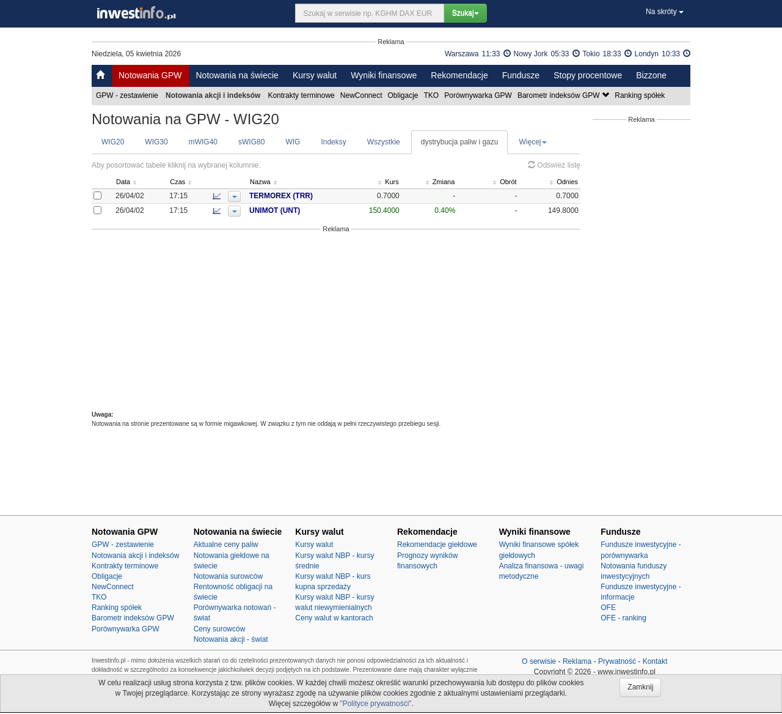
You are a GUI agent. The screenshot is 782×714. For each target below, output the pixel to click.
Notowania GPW (150, 75)
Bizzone (651, 75)
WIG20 (112, 142)
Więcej (533, 142)
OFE (608, 607)
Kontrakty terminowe (301, 95)
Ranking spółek (640, 95)
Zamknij (640, 687)
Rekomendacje (459, 75)
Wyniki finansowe (384, 75)
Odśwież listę (554, 165)
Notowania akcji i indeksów (135, 555)
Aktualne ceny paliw (226, 544)
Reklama (577, 661)
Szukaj (465, 13)
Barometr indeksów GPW (564, 95)
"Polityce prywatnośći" (375, 703)
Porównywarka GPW (479, 95)
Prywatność (617, 661)
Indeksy (333, 142)
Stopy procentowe (588, 75)
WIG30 (156, 142)
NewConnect (362, 95)
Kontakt (655, 661)
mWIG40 (203, 142)
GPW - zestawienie (128, 95)
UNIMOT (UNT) (296, 210)
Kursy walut (315, 75)
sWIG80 (251, 142)
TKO (432, 95)
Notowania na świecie (237, 75)
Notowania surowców (228, 576)
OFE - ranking (623, 618)
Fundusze (520, 75)
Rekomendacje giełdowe (437, 544)
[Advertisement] (336, 321)
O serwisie (539, 661)
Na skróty (665, 11)
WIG (292, 142)
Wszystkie (383, 142)
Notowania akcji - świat (231, 639)
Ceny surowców (220, 629)
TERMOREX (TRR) (302, 196)
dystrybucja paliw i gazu (460, 142)
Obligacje (404, 95)
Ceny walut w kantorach (334, 618)
